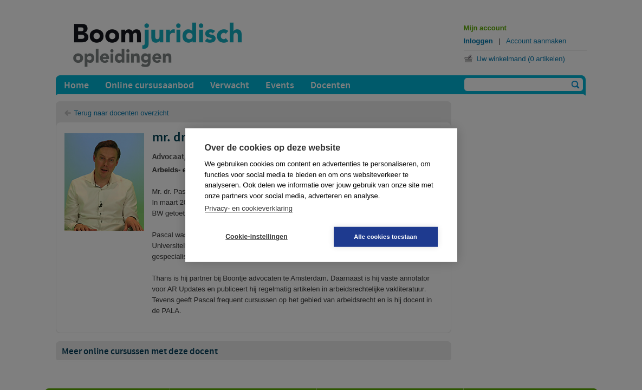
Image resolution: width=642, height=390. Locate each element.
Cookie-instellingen (256, 236)
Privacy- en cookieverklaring (249, 208)
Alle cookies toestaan (385, 236)
